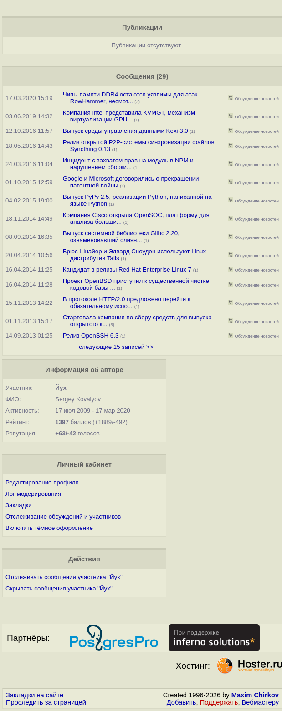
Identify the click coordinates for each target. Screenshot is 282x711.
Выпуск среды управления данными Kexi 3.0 (125, 130)
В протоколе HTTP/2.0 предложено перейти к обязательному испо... (126, 302)
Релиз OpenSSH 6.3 (91, 335)
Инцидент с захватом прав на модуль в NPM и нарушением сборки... (128, 164)
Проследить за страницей (46, 702)
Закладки (18, 505)
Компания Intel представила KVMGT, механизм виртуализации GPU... (129, 116)
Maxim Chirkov (255, 695)
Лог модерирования (33, 493)
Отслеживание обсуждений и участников (63, 516)
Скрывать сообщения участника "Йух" (59, 588)
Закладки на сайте (34, 695)
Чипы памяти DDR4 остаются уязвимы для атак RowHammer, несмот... (130, 98)
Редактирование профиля (42, 482)
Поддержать (219, 702)
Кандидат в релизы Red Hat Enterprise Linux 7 (127, 269)
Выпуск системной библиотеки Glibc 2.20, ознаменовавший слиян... (121, 236)
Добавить (181, 702)
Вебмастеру (260, 702)
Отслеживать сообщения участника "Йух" (64, 577)
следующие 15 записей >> (116, 346)
